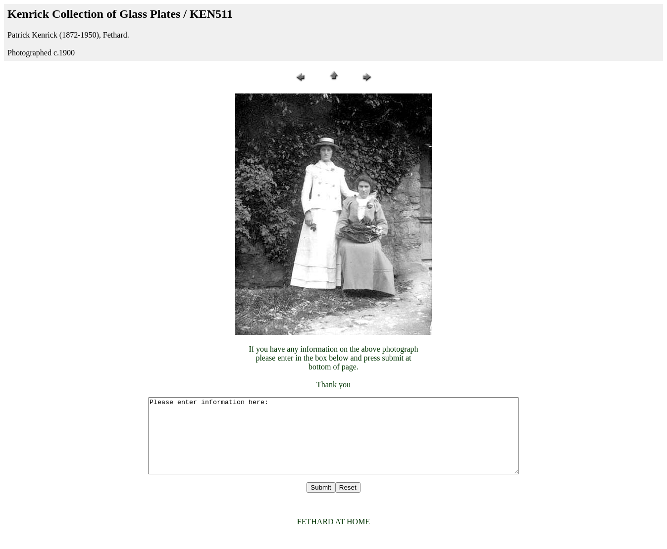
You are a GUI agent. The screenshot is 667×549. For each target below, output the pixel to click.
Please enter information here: (334, 443)
